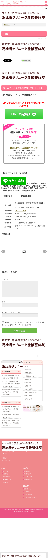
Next (45, 251)
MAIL (46, 3)
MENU (2, 3)
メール (4, 315)
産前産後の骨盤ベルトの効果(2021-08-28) (10, 419)
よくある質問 (28, 392)
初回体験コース (29, 379)
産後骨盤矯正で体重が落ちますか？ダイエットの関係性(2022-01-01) (10, 394)
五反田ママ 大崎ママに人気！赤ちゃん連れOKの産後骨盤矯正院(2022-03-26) (11, 386)
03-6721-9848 (20, 211)
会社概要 (26, 494)
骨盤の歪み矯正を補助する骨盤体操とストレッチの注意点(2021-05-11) (10, 425)
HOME (6, 24)
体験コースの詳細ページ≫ (24, 147)
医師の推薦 (27, 385)
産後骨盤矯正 (28, 375)
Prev (3, 251)
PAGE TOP (41, 358)
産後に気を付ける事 (30, 395)
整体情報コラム (28, 482)
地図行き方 (27, 388)
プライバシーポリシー (30, 500)
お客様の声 (27, 382)
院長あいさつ (28, 398)
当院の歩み (27, 372)
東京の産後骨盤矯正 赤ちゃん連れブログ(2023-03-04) (10, 379)
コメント (5, 279)
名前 (3, 305)
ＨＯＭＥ (27, 369)
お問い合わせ (28, 401)
